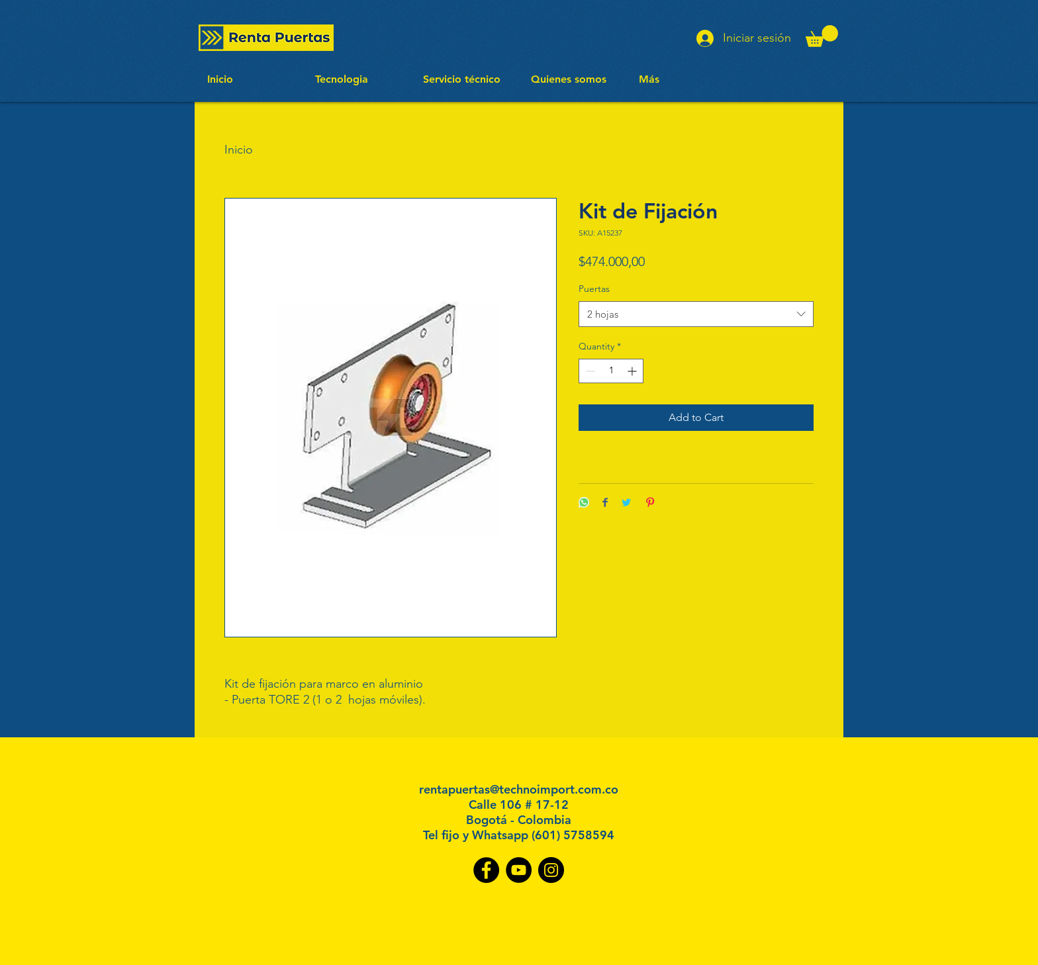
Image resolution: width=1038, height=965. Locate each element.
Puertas (594, 289)
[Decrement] (589, 371)
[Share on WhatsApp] (584, 503)
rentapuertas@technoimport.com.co (518, 789)
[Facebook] (486, 870)
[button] (822, 36)
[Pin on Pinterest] (650, 503)
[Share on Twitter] (626, 503)
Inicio (238, 149)
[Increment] (633, 371)
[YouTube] (519, 870)
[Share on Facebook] (605, 503)
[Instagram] (551, 870)
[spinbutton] (611, 371)
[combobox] (696, 314)
